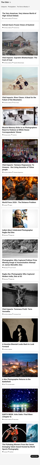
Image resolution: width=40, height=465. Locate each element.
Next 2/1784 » (35, 456)
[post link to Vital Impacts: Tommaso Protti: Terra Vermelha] (20, 299)
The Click (5, 2)
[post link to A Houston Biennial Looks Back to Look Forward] (20, 334)
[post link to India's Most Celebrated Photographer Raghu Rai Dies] (20, 222)
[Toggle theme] (10, 2)
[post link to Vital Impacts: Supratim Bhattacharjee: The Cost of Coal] (20, 48)
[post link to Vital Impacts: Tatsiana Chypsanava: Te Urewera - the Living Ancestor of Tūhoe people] (20, 156)
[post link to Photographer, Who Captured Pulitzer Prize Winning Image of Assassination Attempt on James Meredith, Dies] (20, 254)
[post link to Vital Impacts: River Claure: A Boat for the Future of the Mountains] (20, 85)
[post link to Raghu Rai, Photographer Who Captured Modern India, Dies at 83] (20, 276)
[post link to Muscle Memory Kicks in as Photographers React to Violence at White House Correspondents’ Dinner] (20, 121)
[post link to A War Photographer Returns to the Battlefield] (20, 369)
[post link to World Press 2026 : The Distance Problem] (20, 191)
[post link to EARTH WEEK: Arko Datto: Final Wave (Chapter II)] (20, 404)
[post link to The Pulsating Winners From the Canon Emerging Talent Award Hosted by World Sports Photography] (20, 438)
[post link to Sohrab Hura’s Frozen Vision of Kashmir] (20, 26)
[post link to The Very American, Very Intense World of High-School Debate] (20, 15)
